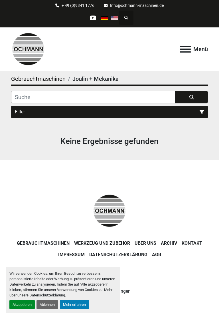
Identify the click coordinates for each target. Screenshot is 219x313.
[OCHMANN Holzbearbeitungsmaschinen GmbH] (109, 210)
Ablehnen (47, 304)
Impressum (71, 254)
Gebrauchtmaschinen (43, 243)
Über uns (145, 243)
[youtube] (93, 18)
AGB (156, 254)
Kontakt (192, 243)
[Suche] (93, 97)
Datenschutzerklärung (47, 295)
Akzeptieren (22, 304)
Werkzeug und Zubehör (102, 243)
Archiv (169, 243)
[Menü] (185, 49)
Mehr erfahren (74, 304)
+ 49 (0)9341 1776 (78, 5)
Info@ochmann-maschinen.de (137, 5)
